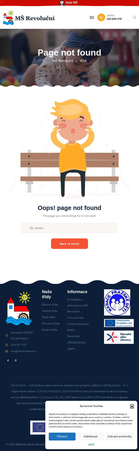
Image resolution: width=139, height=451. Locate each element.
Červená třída (50, 323)
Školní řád (73, 336)
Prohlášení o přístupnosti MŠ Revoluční (77, 305)
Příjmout (62, 436)
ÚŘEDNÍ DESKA (76, 342)
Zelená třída (49, 311)
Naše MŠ (71, 2)
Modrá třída (49, 330)
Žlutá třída (48, 317)
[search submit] (31, 227)
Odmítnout (91, 436)
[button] (132, 406)
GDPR (91, 444)
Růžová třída (50, 304)
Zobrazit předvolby (120, 436)
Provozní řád (75, 318)
